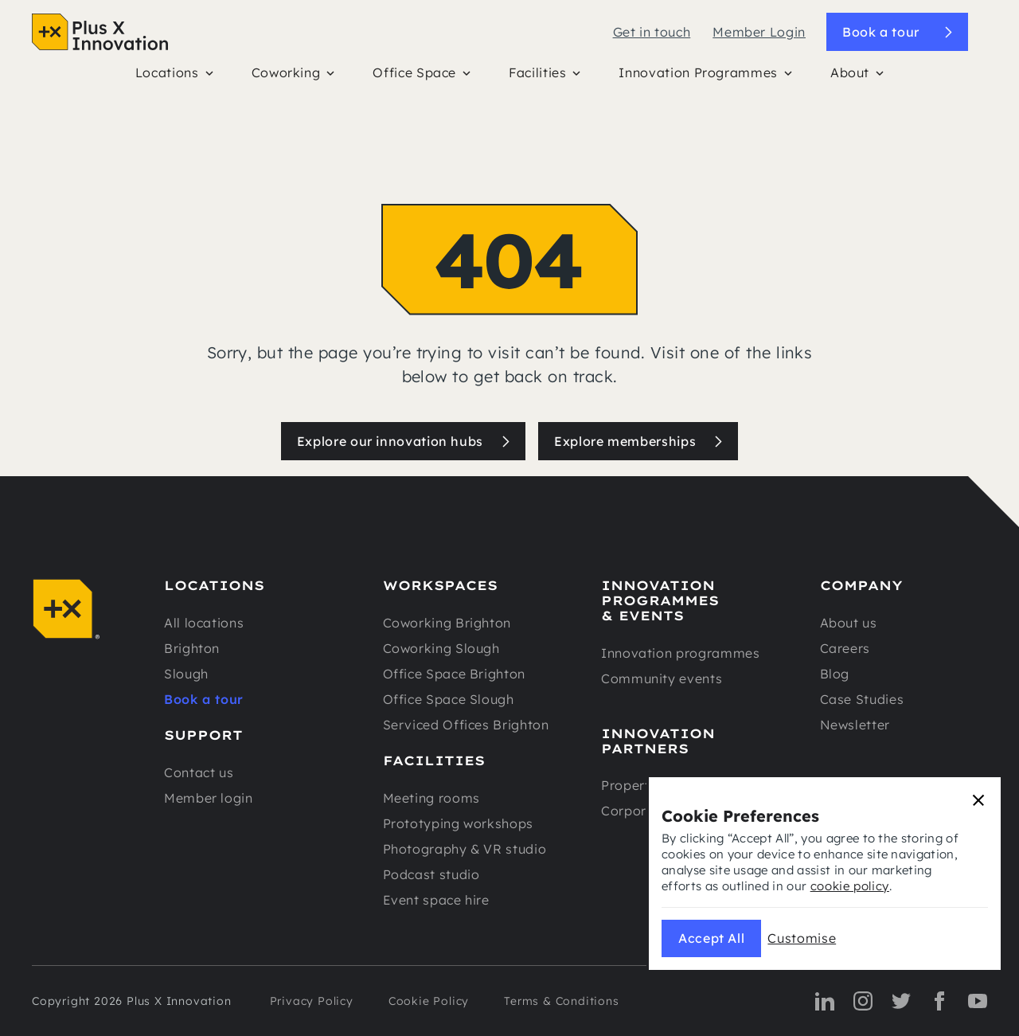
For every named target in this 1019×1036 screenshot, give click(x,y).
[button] (174, 76)
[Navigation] (100, 32)
